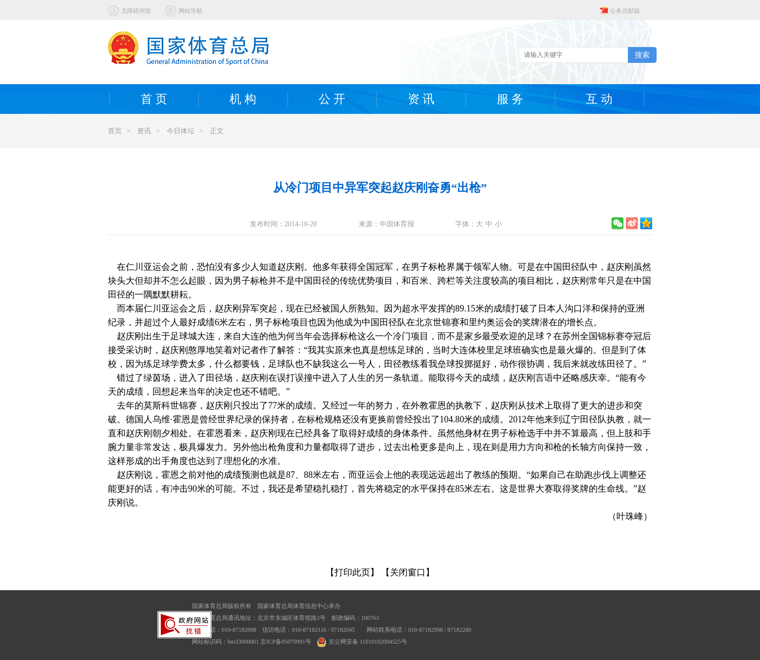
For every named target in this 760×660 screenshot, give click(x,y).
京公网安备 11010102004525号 (362, 641)
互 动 (599, 99)
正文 (217, 131)
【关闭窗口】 (407, 572)
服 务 (510, 99)
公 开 (332, 99)
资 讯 (421, 99)
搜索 (642, 55)
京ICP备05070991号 (285, 641)
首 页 (154, 99)
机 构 (243, 99)
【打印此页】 (352, 572)
